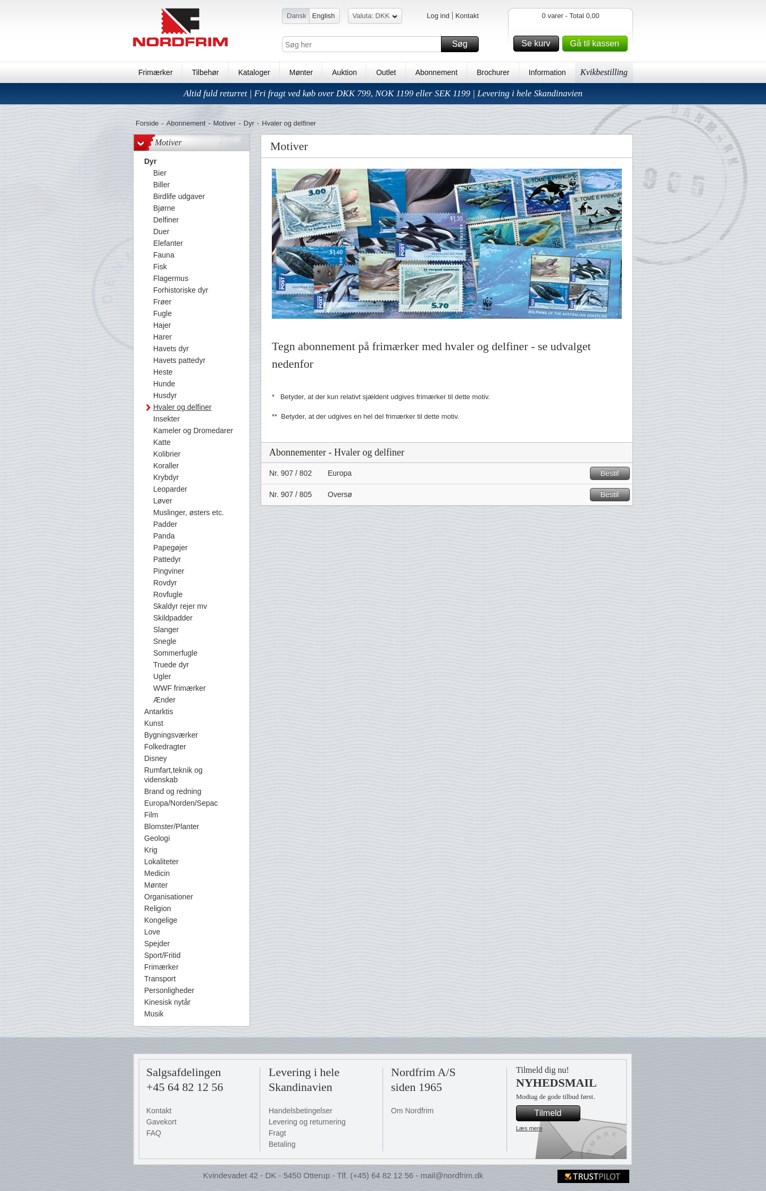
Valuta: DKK (375, 17)
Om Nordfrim (412, 1110)
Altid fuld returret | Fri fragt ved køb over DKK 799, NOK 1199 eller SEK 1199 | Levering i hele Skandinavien (383, 93)
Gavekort (161, 1122)
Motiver (224, 123)
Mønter (301, 72)
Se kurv (538, 44)
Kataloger (254, 72)
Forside (147, 123)
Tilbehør (205, 72)
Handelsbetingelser (300, 1110)
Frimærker (155, 72)
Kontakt (467, 16)
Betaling (282, 1144)
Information (547, 72)
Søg (464, 44)
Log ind (438, 16)
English (323, 16)
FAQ (153, 1133)
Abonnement (436, 72)
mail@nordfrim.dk (451, 1175)
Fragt (277, 1133)
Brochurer (493, 72)
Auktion (344, 72)
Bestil (614, 473)
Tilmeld (556, 1113)
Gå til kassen (597, 44)
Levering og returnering (307, 1122)
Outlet (386, 72)
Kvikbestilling (604, 72)
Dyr (249, 123)
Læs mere (529, 1128)
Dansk (296, 16)
